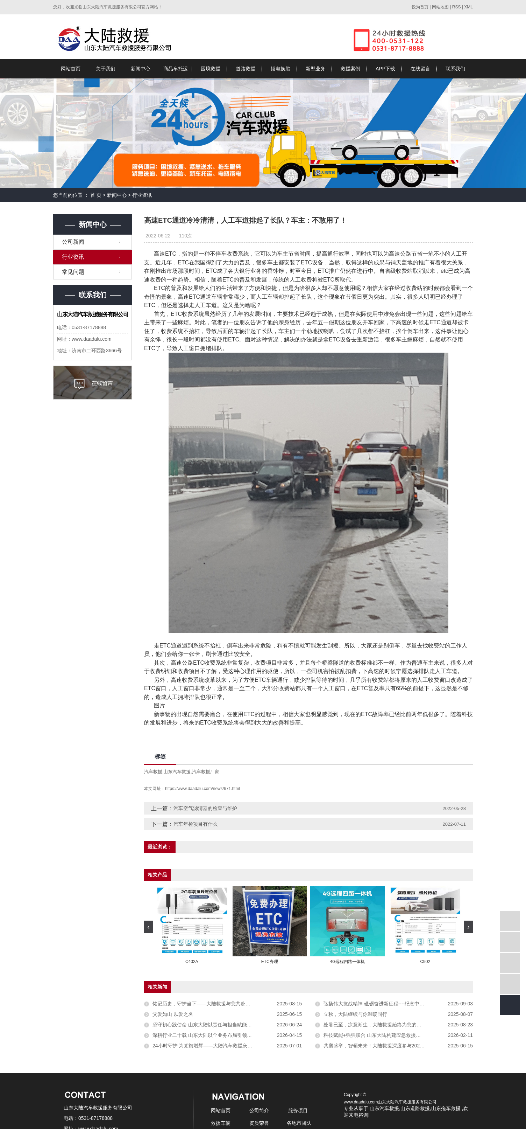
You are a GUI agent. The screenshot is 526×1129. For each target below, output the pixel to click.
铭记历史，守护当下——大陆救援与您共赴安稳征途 (208, 1003)
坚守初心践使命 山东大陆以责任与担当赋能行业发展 (209, 1024)
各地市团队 (299, 1123)
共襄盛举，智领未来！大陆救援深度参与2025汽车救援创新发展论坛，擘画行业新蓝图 (398, 1045)
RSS (456, 7)
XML (468, 7)
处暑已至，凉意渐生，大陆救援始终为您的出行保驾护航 (385, 1024)
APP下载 (385, 68)
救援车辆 (220, 1123)
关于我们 (105, 68)
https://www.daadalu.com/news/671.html (202, 788)
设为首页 (420, 7)
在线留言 (420, 68)
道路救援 (245, 68)
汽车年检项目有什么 (195, 824)
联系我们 (455, 68)
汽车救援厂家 (205, 771)
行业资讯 (142, 195)
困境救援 (210, 68)
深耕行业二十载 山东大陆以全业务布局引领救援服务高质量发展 (221, 1035)
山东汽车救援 (177, 771)
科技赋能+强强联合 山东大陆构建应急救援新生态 (377, 1035)
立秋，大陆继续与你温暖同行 (355, 1014)
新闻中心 (140, 68)
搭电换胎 (280, 68)
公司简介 (259, 1110)
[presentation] (148, 927)
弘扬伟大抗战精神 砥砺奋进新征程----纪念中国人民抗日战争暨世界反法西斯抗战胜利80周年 (398, 1003)
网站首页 (70, 68)
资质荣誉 (259, 1123)
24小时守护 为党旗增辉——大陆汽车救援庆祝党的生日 (212, 1045)
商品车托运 (175, 68)
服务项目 (298, 1110)
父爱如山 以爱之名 (172, 1014)
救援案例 (350, 68)
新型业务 (315, 68)
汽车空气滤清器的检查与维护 (205, 808)
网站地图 (441, 7)
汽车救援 (153, 771)
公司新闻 (73, 242)
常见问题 (73, 272)
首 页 (95, 195)
